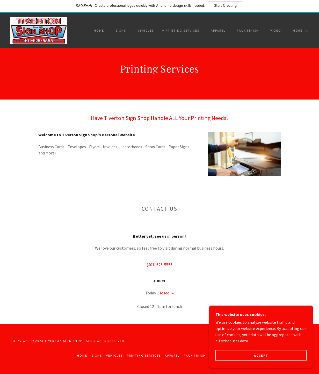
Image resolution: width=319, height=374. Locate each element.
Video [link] (275, 30)
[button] (299, 30)
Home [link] (99, 30)
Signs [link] (120, 30)
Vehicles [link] (145, 30)
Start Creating (225, 6)
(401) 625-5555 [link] (159, 264)
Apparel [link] (218, 30)
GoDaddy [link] (300, 341)
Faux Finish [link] (248, 30)
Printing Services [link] (182, 30)
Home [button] (82, 355)
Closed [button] (163, 292)
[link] (38, 30)
